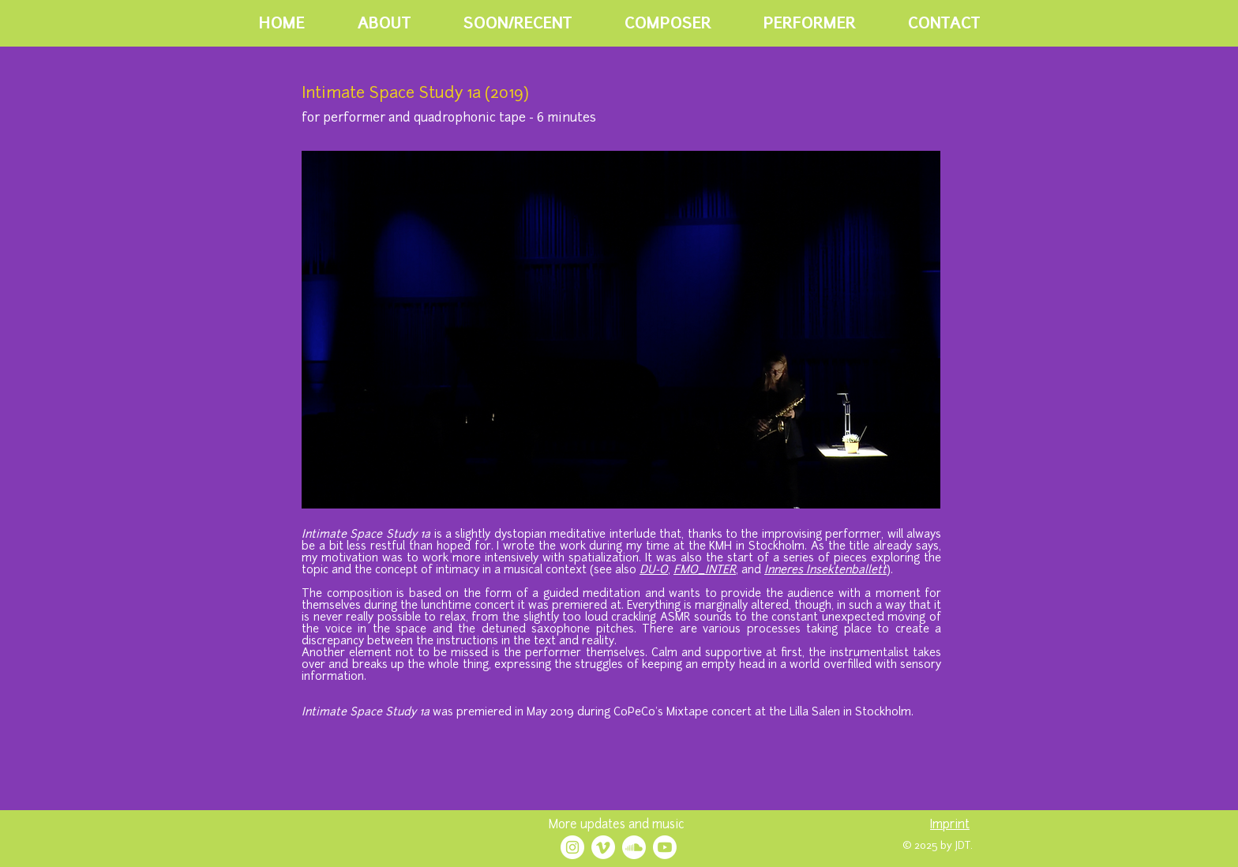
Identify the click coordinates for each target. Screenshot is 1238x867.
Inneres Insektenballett (825, 570)
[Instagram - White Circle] (572, 847)
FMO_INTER (704, 570)
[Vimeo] (603, 847)
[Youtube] (665, 847)
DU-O (654, 570)
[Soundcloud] (634, 847)
